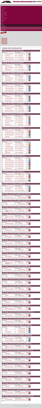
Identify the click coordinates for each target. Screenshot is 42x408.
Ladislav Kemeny (21, 302)
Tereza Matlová (20, 98)
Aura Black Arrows (9, 108)
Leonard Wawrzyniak (21, 53)
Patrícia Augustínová (21, 69)
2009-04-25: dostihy (4, 43)
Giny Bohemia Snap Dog (10, 86)
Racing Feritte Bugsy (9, 315)
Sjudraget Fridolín (8, 117)
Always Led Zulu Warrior (10, 120)
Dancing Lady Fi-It (8, 124)
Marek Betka (20, 90)
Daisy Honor (8, 136)
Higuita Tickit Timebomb (9, 90)
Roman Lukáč (20, 117)
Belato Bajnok (8, 302)
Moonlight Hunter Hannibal (10, 321)
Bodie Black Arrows (9, 65)
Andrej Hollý (20, 96)
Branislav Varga (20, 88)
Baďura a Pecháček (21, 360)
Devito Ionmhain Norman (10, 223)
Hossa (7, 203)
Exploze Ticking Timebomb (10, 162)
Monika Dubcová (21, 295)
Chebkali (7, 295)
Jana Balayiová (20, 321)
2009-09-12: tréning (4, 38)
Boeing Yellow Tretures (9, 243)
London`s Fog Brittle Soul (10, 340)
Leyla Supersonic (8, 96)
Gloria (7, 330)
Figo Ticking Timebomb (9, 78)
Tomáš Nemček (20, 249)
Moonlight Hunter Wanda (10, 134)
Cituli (6, 282)
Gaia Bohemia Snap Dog (10, 98)
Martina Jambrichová (21, 315)
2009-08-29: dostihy (4, 39)
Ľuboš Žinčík (20, 78)
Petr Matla (20, 308)
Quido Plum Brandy (9, 256)
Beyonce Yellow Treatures (10, 88)
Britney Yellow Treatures (9, 110)
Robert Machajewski (21, 178)
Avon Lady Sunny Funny (10, 197)
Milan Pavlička (20, 124)
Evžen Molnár (20, 55)
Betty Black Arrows (9, 236)
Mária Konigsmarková (21, 197)
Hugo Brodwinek (8, 269)
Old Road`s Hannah (9, 360)
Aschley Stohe (8, 76)
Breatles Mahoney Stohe (10, 57)
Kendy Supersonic (8, 69)
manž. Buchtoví (20, 67)
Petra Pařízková (21, 57)
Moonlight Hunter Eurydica (10, 132)
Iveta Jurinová (20, 100)
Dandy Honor (8, 122)
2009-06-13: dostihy (4, 41)
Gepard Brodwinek (9, 178)
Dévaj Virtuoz (8, 249)
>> (4, 37)
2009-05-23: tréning (4, 42)
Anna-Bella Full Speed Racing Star (9, 263)
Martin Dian (20, 236)
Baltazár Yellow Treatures (10, 59)
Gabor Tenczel (20, 134)
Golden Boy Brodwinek (9, 53)
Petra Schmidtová (21, 110)
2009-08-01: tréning (4, 40)
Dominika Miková (21, 340)
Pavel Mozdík (20, 122)
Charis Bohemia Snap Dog (10, 308)
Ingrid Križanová (21, 86)
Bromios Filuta (8, 55)
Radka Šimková (21, 162)
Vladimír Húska (20, 243)
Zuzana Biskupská (21, 59)
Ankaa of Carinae (8, 100)
